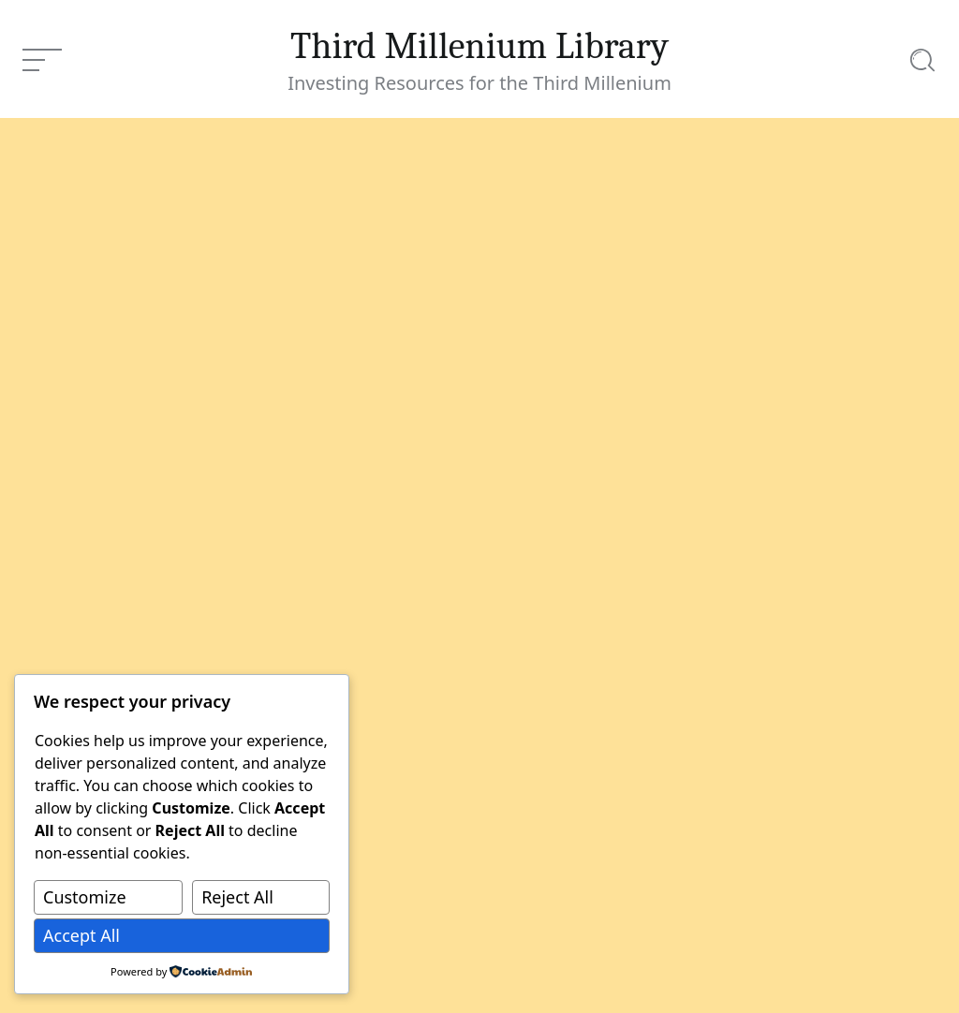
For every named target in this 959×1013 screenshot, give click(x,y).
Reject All (237, 897)
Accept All (81, 935)
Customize (84, 897)
